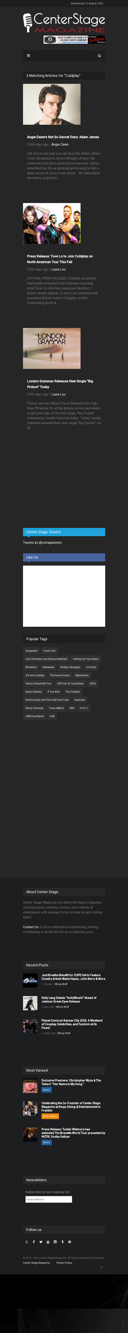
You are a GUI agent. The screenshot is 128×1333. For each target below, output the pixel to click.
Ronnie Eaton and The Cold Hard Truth (47, 700)
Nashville (80, 700)
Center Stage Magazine (36, 1262)
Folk (52, 716)
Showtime (31, 667)
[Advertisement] (54, 492)
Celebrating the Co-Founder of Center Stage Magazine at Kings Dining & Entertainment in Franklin (71, 1107)
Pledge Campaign (70, 667)
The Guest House (60, 675)
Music (46, 1089)
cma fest (91, 667)
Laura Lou (59, 269)
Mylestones (82, 675)
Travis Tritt (49, 650)
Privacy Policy (64, 1262)
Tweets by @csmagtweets (42, 543)
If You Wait (54, 691)
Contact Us (31, 927)
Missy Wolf (61, 984)
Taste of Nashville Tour (38, 683)
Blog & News (50, 1116)
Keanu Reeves (33, 691)
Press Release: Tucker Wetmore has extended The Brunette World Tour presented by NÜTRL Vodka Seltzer (73, 1133)
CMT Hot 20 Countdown (70, 683)
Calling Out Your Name (86, 659)
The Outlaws (73, 691)
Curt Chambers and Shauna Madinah (46, 659)
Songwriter (31, 650)
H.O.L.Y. (84, 708)
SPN (72, 708)
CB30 (93, 683)
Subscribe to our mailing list (47, 1192)
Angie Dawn (60, 144)
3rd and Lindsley (34, 675)
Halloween (48, 667)
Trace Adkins (56, 708)
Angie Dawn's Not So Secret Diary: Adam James (63, 137)
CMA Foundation (34, 716)
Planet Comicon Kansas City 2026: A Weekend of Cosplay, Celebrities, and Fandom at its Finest (72, 1024)
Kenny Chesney (34, 708)
